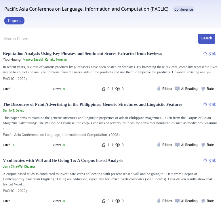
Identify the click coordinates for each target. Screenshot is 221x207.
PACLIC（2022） (16, 79)
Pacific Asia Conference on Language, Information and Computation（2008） (62, 135)
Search (206, 38)
